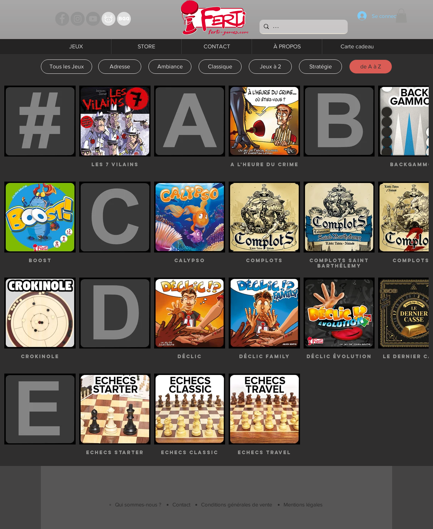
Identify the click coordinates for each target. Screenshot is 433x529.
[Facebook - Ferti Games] (62, 19)
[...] (303, 26)
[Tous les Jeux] (66, 66)
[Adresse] (119, 66)
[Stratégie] (320, 66)
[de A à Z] (370, 66)
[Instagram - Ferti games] (78, 19)
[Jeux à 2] (270, 66)
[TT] (108, 19)
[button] (401, 16)
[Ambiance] (169, 66)
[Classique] (220, 66)
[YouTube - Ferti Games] (93, 19)
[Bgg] (124, 19)
